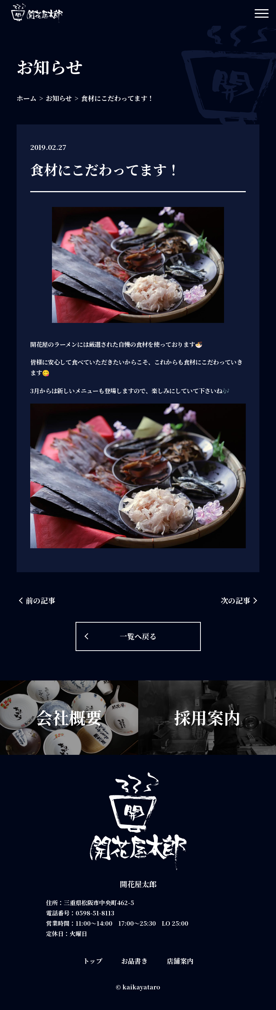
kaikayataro (141, 987)
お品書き (134, 960)
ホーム (26, 98)
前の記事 (40, 600)
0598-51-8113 (95, 913)
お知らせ (59, 98)
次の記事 (235, 600)
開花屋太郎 (138, 884)
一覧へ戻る (138, 636)
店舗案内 (180, 960)
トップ (92, 960)
